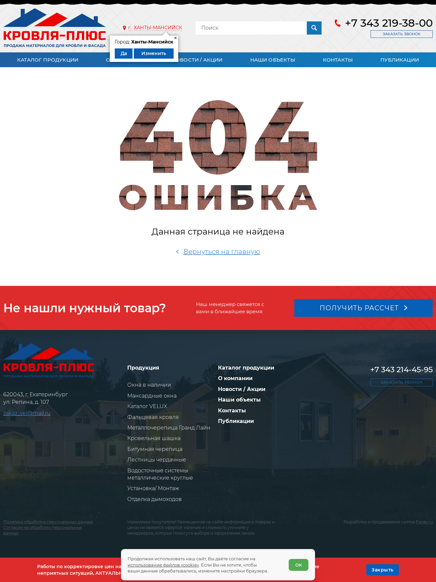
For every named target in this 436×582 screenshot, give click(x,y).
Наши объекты (272, 60)
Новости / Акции (197, 60)
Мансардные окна (152, 396)
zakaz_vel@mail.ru (27, 413)
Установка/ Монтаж (153, 488)
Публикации (399, 60)
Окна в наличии (149, 385)
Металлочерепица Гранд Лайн (168, 428)
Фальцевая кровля (153, 417)
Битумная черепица (154, 449)
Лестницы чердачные (156, 460)
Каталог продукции (47, 60)
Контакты (338, 60)
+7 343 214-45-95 (401, 369)
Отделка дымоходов (154, 499)
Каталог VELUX (147, 406)
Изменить (153, 53)
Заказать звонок (402, 34)
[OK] (382, 569)
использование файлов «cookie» (163, 565)
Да (124, 53)
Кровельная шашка (154, 438)
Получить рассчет (359, 308)
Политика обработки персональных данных (48, 521)
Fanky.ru (424, 521)
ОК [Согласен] (298, 565)
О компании (235, 378)
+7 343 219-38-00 (389, 23)
